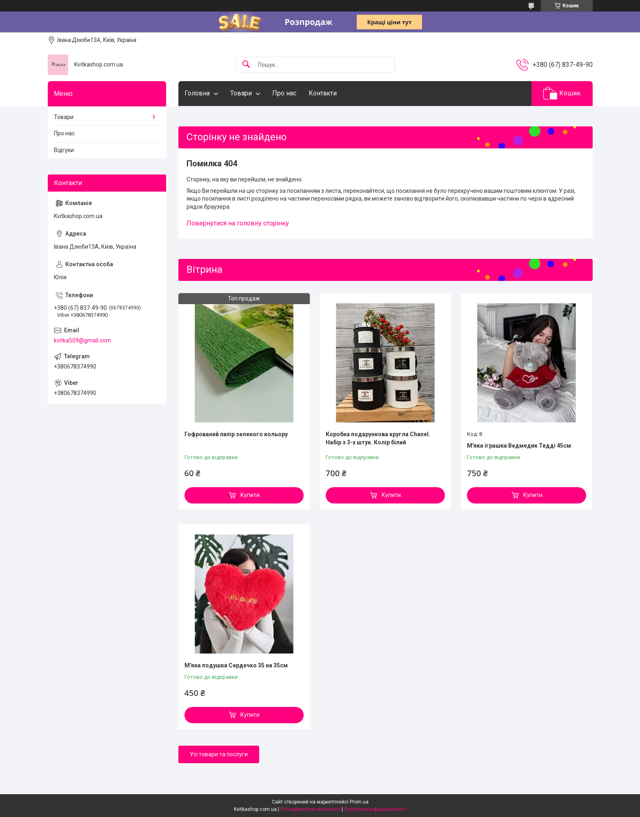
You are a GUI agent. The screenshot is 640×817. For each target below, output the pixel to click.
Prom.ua (359, 802)
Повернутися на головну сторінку (238, 223)
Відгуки (64, 150)
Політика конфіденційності (375, 809)
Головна (197, 93)
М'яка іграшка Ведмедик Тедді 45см (519, 445)
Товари (241, 93)
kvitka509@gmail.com (82, 340)
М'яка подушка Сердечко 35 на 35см (236, 665)
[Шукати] (246, 64)
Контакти (323, 93)
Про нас (284, 93)
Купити (250, 495)
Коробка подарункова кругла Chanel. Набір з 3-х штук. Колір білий (378, 438)
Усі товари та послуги (219, 754)
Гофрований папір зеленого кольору (236, 434)
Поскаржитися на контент (310, 809)
